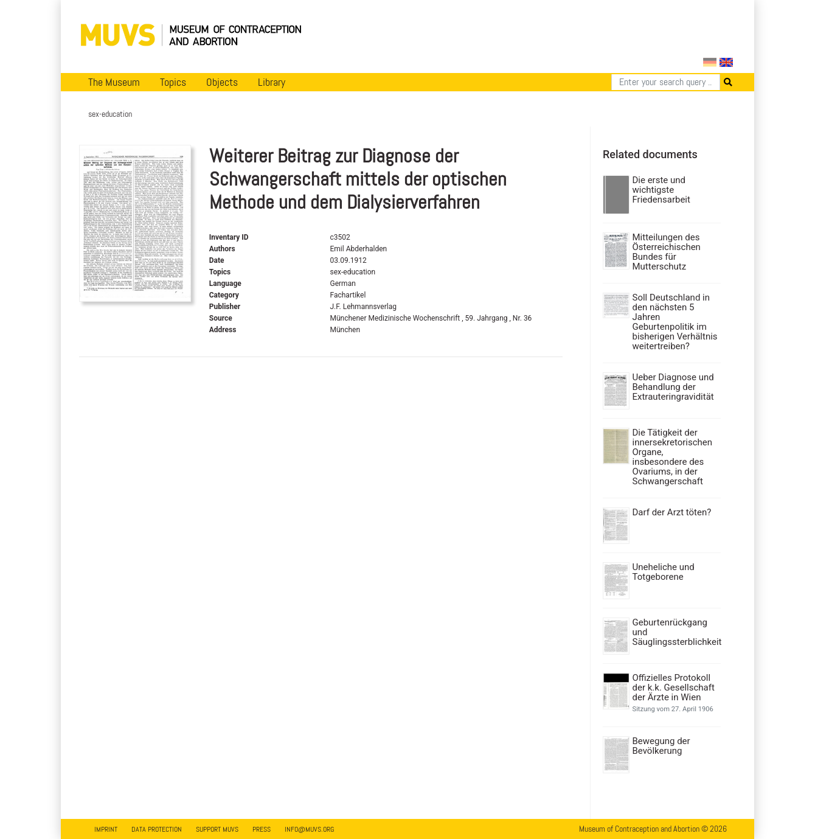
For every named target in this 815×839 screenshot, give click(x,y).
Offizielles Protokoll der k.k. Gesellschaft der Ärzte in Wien (674, 687)
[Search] (665, 82)
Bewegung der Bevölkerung (661, 746)
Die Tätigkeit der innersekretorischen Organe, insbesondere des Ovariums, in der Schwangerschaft (673, 457)
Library (271, 82)
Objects (222, 82)
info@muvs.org (309, 829)
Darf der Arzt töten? (672, 512)
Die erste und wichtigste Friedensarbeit (661, 189)
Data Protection (156, 829)
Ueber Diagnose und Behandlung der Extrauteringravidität (673, 387)
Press (261, 829)
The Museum (114, 82)
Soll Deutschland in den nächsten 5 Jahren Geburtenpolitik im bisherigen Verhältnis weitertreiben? (675, 322)
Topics (173, 82)
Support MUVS (217, 829)
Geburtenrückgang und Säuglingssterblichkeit (675, 632)
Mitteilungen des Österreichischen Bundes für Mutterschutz (667, 251)
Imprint (105, 829)
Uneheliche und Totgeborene (664, 572)
